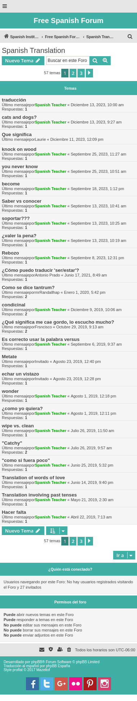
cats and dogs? (19, 117)
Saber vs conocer (21, 201)
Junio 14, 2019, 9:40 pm (92, 482)
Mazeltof (43, 670)
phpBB (36, 662)
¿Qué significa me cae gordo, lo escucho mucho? (58, 322)
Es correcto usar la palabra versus (41, 339)
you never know (20, 166)
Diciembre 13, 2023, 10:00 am (97, 105)
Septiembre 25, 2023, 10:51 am (98, 171)
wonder (10, 391)
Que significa (17, 134)
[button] (89, 73)
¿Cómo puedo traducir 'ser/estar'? (40, 270)
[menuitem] (130, 36)
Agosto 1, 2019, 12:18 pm (93, 396)
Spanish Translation (33, 50)
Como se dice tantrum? (28, 287)
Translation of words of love (33, 477)
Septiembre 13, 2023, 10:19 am (98, 240)
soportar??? (16, 218)
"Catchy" (12, 443)
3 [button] (81, 73)
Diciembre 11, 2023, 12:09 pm (76, 139)
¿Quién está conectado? (70, 569)
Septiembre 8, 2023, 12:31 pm (97, 258)
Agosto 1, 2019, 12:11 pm (93, 413)
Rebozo (10, 253)
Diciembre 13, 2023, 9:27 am (96, 122)
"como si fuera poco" (26, 460)
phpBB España (58, 666)
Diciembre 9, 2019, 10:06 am (96, 309)
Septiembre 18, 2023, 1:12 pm (97, 189)
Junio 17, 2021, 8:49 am (86, 275)
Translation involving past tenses (39, 495)
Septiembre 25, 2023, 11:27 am (98, 154)
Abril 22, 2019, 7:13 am (91, 517)
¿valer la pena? (19, 235)
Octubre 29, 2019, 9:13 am (79, 327)
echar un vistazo (20, 374)
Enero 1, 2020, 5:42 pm (84, 292)
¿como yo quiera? (22, 408)
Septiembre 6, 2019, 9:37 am (96, 344)
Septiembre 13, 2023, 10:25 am (98, 223)
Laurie (40, 139)
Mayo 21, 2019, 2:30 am (92, 500)
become (11, 184)
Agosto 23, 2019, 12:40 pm (77, 361)
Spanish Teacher (50, 105)
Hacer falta (14, 512)
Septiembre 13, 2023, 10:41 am (98, 206)
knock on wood (19, 149)
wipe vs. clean (18, 425)
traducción (14, 100)
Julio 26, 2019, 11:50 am (92, 430)
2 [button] (73, 73)
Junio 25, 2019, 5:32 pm (92, 465)
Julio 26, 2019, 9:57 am (91, 448)
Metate (9, 356)
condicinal (13, 304)
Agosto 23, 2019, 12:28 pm (77, 379)
